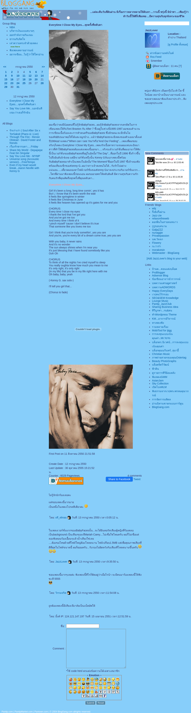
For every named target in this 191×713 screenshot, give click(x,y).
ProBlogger (158, 272)
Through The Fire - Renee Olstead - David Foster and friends (25, 139)
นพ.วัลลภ (157, 239)
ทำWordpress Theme (164, 314)
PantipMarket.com (24, 711)
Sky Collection (160, 383)
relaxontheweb (160, 218)
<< (4, 66)
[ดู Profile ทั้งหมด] (178, 44)
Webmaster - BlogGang (165, 252)
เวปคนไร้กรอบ (160, 294)
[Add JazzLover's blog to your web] (167, 258)
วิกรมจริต (63, 592)
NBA (12, 27)
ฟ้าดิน (155, 368)
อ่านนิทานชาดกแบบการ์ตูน (167, 403)
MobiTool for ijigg (162, 330)
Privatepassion (160, 235)
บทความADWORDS (163, 287)
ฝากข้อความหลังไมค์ (160, 53)
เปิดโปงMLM (159, 387)
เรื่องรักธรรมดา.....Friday (24, 146)
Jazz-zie (157, 215)
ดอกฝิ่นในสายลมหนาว (165, 222)
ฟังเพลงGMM (159, 376)
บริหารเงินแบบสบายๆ (22, 30)
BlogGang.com (160, 407)
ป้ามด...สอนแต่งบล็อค (164, 268)
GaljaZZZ (157, 229)
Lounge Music (160, 300)
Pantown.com (41, 711)
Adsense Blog (160, 275)
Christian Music (161, 353)
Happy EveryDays (162, 290)
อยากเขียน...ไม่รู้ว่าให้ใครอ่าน (27, 54)
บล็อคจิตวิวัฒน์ (160, 364)
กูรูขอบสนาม (159, 226)
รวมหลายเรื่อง (160, 326)
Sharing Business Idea (165, 306)
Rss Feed (153, 56)
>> (43, 66)
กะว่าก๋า (156, 246)
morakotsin (158, 249)
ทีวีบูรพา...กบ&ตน (162, 310)
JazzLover (63, 561)
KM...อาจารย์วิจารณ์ (164, 318)
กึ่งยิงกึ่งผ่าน (158, 211)
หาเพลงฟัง (158, 322)
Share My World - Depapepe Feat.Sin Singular (26, 152)
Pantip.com (7, 711)
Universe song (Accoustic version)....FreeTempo (24, 161)
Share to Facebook (119, 479)
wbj (154, 208)
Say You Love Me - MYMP (25, 156)
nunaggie (157, 232)
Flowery (156, 242)
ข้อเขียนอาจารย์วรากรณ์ (166, 279)
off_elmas (63, 517)
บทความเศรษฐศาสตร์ (164, 283)
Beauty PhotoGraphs (164, 361)
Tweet (137, 479)
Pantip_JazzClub (162, 303)
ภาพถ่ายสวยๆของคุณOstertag (169, 357)
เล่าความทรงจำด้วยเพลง (24, 43)
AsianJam (157, 380)
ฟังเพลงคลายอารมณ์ (21, 50)
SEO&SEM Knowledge (165, 297)
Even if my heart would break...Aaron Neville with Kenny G (24, 168)
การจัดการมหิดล (161, 399)
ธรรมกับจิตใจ (17, 39)
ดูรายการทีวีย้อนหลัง (163, 372)
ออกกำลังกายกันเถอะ (21, 34)
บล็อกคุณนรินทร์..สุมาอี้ (165, 350)
